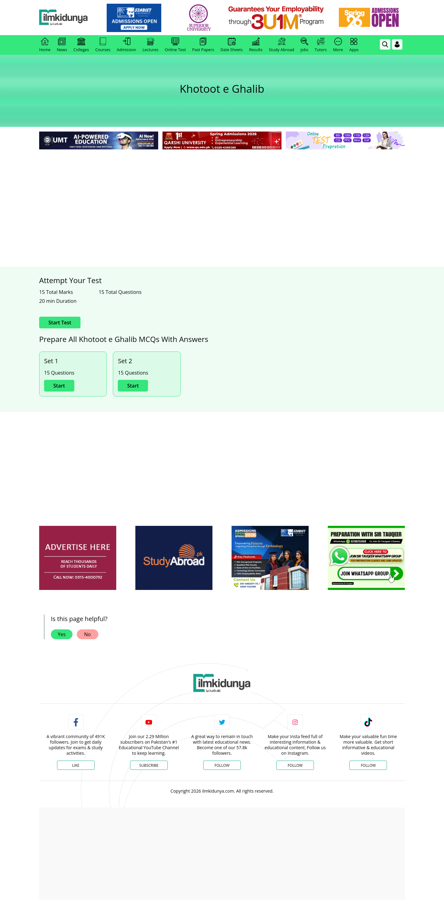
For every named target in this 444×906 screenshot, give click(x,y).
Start (59, 385)
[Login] (397, 44)
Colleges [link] (81, 45)
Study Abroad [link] (281, 45)
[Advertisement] (222, 197)
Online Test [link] (175, 45)
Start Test (59, 322)
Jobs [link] (304, 45)
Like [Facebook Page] (76, 765)
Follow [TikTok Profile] (368, 765)
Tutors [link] (321, 45)
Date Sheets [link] (231, 45)
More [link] (338, 45)
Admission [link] (126, 45)
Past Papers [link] (203, 45)
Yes (62, 634)
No (87, 634)
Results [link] (256, 45)
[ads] (77, 558)
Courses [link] (102, 45)
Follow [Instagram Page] (295, 765)
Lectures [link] (150, 45)
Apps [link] (354, 45)
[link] (144, 18)
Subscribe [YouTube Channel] (148, 765)
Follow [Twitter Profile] (222, 765)
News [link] (62, 45)
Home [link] (45, 45)
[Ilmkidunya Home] (73, 17)
